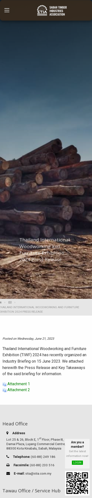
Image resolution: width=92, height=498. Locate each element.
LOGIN (77, 462)
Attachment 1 (18, 384)
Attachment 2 (18, 389)
